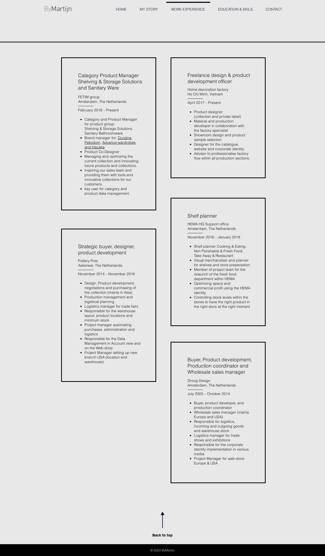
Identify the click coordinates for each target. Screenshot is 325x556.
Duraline (125, 138)
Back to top (162, 535)
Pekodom (92, 142)
